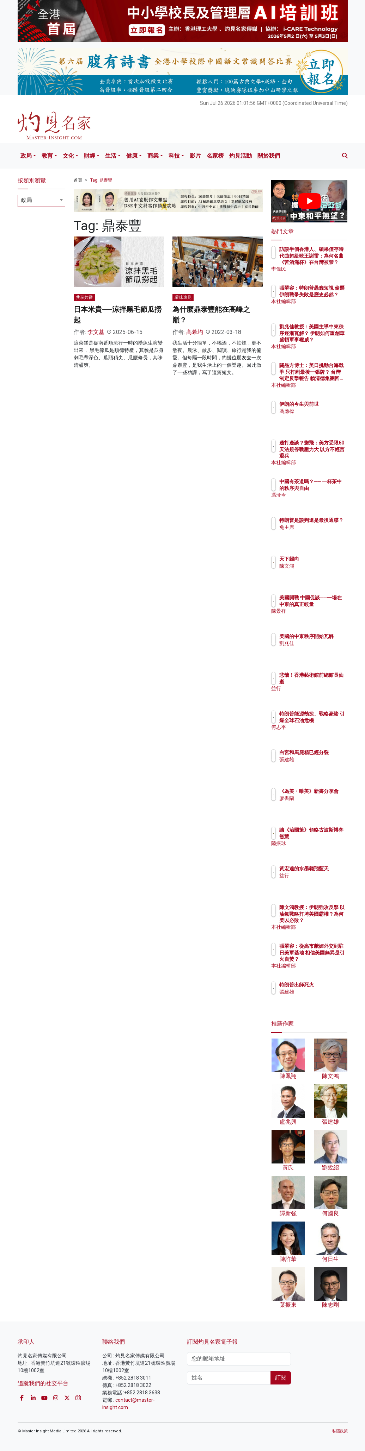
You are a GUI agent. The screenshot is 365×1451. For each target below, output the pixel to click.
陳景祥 (317, 617)
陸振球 (317, 849)
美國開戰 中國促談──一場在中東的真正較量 (327, 604)
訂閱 (280, 1377)
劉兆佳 (317, 649)
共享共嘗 (84, 297)
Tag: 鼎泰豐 (101, 180)
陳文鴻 (317, 566)
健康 (132, 155)
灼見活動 (240, 155)
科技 (174, 155)
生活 (110, 155)
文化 (68, 155)
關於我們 (268, 155)
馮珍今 (317, 501)
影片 (195, 155)
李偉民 (317, 269)
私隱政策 (340, 1431)
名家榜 (215, 155)
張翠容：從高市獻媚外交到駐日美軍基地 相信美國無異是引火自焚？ (327, 958)
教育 (47, 155)
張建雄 (317, 766)
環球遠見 (183, 297)
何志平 (317, 733)
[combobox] (42, 201)
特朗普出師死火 (327, 985)
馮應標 (317, 417)
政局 (26, 155)
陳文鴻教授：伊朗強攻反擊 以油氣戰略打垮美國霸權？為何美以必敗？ (327, 920)
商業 (153, 155)
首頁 (78, 180)
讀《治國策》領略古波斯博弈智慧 (327, 836)
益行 (315, 688)
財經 (89, 155)
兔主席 (317, 533)
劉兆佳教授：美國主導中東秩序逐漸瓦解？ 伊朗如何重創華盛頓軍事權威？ (327, 339)
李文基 (95, 332)
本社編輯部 (322, 307)
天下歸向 (320, 559)
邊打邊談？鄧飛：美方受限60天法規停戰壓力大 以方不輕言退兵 (325, 455)
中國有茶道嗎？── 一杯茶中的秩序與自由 (327, 488)
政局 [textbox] (26, 200)
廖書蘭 (317, 804)
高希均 (194, 332)
